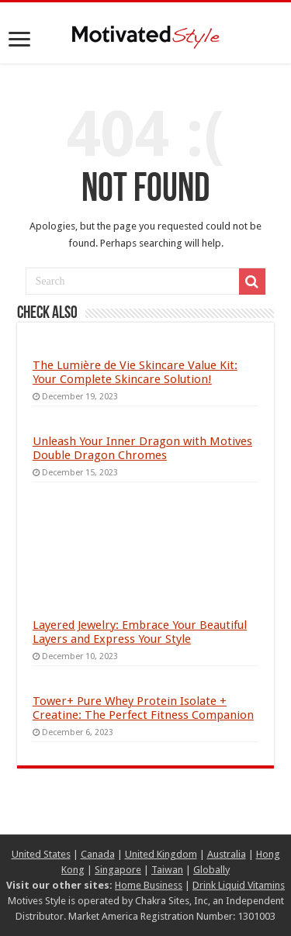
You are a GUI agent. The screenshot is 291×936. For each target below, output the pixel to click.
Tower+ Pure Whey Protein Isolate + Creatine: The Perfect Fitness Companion (143, 708)
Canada (98, 854)
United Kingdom (161, 854)
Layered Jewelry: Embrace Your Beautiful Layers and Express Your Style (140, 632)
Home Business (148, 885)
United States (41, 854)
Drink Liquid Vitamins (238, 885)
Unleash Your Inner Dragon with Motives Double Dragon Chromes (142, 448)
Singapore (118, 870)
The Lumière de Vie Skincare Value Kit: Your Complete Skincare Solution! (135, 372)
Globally (211, 870)
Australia (226, 854)
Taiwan (167, 870)
